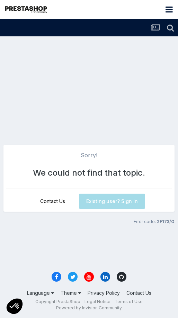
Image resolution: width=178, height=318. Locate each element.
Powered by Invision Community (89, 307)
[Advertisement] (89, 88)
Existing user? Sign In (112, 201)
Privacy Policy (104, 293)
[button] (14, 306)
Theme (71, 293)
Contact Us (52, 201)
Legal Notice (97, 301)
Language (40, 293)
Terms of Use (129, 301)
